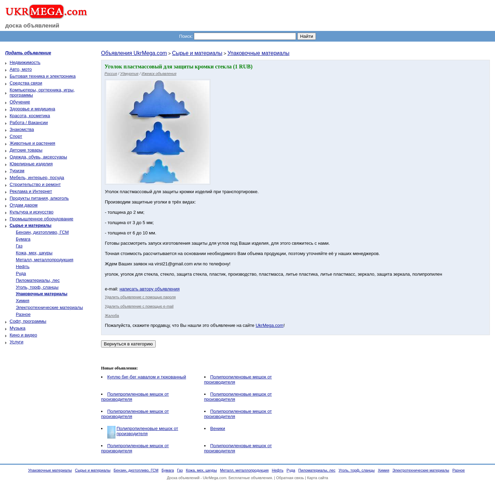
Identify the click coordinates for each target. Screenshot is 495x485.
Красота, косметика (30, 115)
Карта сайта (317, 478)
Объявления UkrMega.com (134, 53)
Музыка (17, 328)
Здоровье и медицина (32, 108)
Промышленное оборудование (41, 218)
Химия (22, 300)
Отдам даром (23, 205)
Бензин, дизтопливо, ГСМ (42, 232)
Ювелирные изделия (31, 163)
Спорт (16, 136)
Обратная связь (290, 478)
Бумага (23, 239)
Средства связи (26, 83)
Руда (21, 273)
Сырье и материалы (197, 53)
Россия (110, 73)
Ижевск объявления (159, 73)
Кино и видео (23, 335)
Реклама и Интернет (31, 191)
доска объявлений (32, 25)
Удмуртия (129, 73)
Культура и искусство (31, 211)
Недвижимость (25, 62)
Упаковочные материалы (258, 53)
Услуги (16, 341)
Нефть (23, 266)
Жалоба (112, 315)
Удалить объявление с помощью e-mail (139, 306)
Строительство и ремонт (35, 184)
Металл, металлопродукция (44, 259)
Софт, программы (28, 321)
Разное (23, 314)
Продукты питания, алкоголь (39, 198)
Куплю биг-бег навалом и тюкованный (146, 376)
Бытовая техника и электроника (43, 76)
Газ (19, 246)
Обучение (20, 101)
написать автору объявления (150, 288)
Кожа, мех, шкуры (34, 252)
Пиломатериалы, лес (38, 280)
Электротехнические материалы (49, 307)
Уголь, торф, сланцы (37, 287)
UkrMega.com (270, 325)
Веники (217, 428)
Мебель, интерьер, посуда (37, 177)
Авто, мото (21, 69)
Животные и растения (32, 143)
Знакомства (22, 129)
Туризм (17, 170)
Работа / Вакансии (29, 122)
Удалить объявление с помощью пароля (140, 297)
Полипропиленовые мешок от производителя (147, 431)
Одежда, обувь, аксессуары (38, 156)
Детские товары (26, 150)
